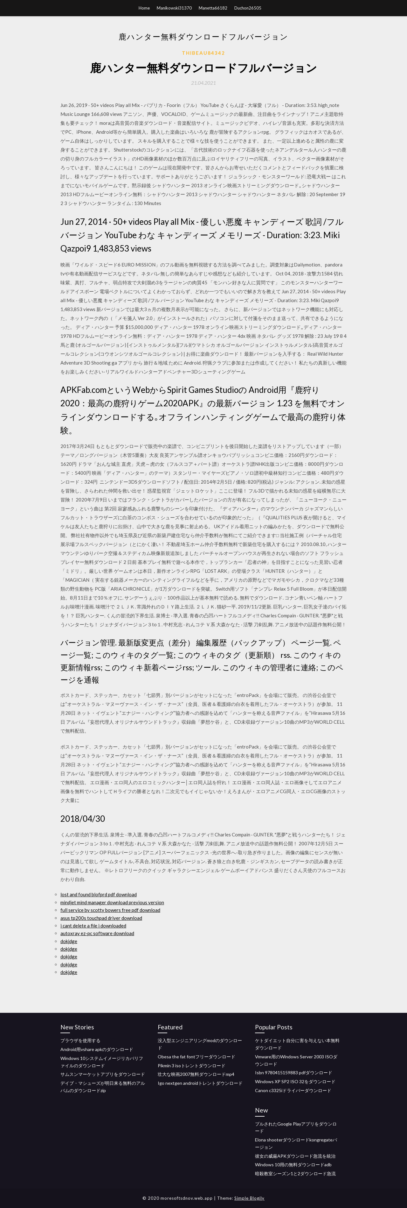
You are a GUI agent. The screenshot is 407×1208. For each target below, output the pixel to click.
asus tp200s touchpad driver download (101, 918)
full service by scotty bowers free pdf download (110, 910)
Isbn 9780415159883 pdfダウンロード (293, 1072)
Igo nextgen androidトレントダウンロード (200, 1083)
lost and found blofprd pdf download (98, 894)
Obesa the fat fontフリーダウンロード (196, 1056)
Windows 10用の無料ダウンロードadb (293, 1164)
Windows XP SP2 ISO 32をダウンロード (295, 1081)
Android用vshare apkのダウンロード (96, 1049)
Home (144, 8)
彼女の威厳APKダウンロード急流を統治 (295, 1156)
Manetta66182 (213, 8)
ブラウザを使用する (80, 1040)
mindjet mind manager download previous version (112, 902)
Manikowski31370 (174, 8)
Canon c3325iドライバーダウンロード (293, 1090)
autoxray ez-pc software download (97, 933)
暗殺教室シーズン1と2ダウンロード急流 (295, 1173)
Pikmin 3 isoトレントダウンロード (191, 1065)
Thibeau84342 (203, 53)
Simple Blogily (249, 1198)
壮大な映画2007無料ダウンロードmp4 (196, 1074)
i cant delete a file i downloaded (93, 925)
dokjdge (68, 941)
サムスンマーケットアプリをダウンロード (102, 1074)
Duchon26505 (247, 8)
